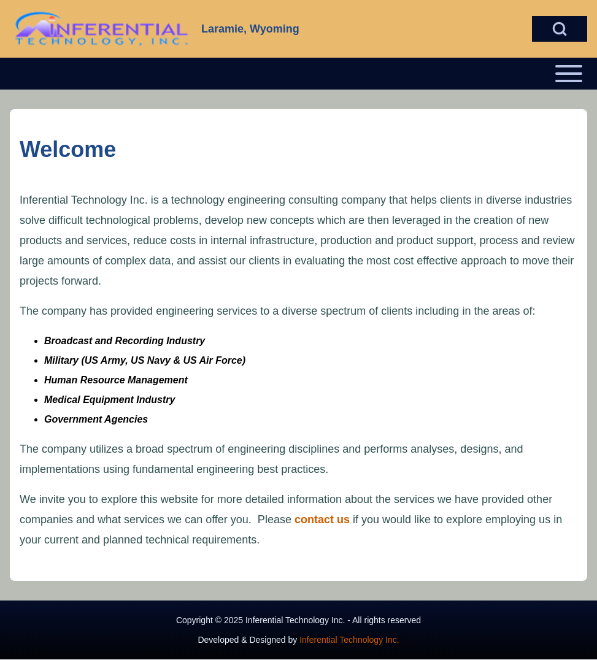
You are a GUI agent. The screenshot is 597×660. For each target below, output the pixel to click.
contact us (322, 519)
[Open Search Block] (559, 29)
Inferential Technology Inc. (349, 640)
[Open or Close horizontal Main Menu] (298, 74)
